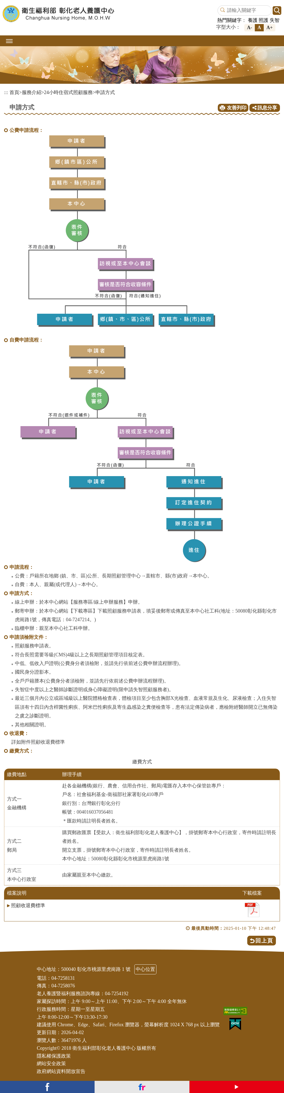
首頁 (14, 92)
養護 (253, 20)
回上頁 (264, 941)
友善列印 (236, 108)
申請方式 (105, 92)
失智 (274, 20)
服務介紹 (31, 92)
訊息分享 (264, 108)
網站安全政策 (51, 1063)
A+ (269, 27)
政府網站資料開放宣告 (61, 1071)
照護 (263, 20)
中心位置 (145, 969)
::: (6, 92)
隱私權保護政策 (54, 1056)
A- (249, 27)
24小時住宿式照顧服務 (68, 92)
